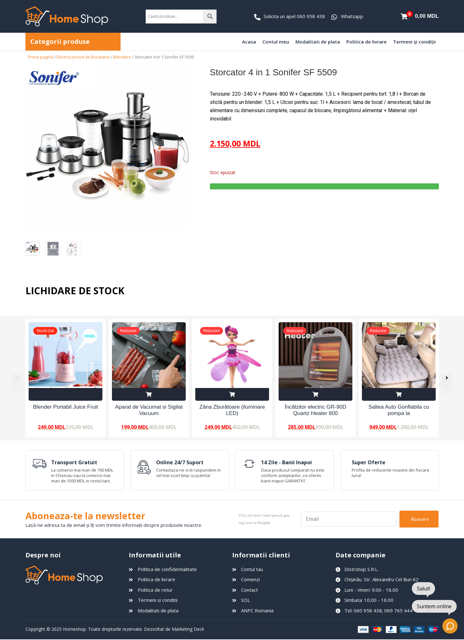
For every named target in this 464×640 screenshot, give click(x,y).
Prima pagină (40, 57)
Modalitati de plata (317, 41)
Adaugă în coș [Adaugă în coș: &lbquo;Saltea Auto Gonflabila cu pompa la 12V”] (399, 394)
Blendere (122, 57)
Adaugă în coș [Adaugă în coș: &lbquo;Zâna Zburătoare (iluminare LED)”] (232, 394)
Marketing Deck (188, 629)
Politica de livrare (366, 41)
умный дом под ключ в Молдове (297, 629)
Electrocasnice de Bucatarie (83, 57)
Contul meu (275, 41)
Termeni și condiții (414, 41)
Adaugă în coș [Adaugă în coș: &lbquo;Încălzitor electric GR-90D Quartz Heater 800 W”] (315, 394)
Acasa (249, 41)
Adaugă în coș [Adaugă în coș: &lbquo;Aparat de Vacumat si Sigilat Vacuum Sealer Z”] (149, 394)
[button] (450, 378)
